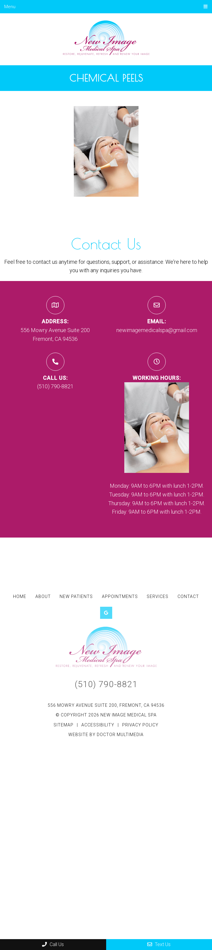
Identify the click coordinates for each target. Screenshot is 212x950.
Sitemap (63, 724)
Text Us (159, 944)
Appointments (120, 596)
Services (157, 596)
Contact (188, 596)
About (43, 596)
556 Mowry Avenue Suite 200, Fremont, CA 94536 (106, 705)
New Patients (76, 596)
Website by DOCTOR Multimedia (106, 734)
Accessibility (97, 724)
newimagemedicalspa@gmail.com (156, 330)
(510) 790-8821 (55, 386)
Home (19, 596)
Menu (9, 6)
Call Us (53, 944)
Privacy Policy (140, 724)
